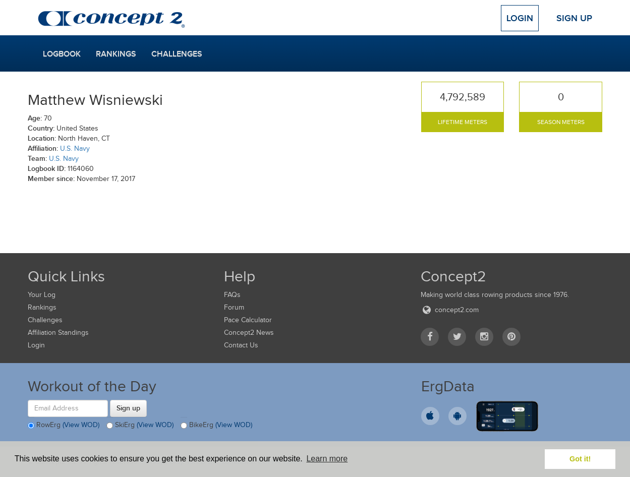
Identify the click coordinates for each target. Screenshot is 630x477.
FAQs (232, 295)
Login (519, 18)
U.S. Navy (75, 148)
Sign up (128, 408)
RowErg (63, 425)
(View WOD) (81, 425)
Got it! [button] (580, 459)
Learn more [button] (327, 458)
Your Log (41, 295)
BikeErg (216, 425)
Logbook (62, 53)
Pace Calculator (248, 320)
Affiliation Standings (58, 332)
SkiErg (140, 425)
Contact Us (241, 345)
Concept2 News (249, 332)
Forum (234, 307)
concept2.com (450, 310)
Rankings (116, 53)
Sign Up (574, 18)
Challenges (176, 53)
